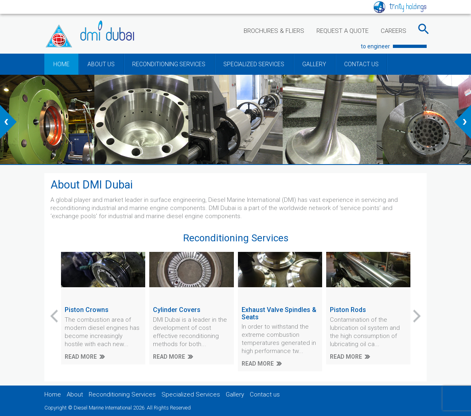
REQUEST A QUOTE (342, 31)
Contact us (265, 394)
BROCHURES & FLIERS (274, 31)
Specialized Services (190, 394)
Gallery (235, 394)
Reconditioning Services (122, 394)
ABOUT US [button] (101, 64)
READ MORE (81, 356)
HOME (61, 64)
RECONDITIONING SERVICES (168, 64)
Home (52, 394)
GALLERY (314, 64)
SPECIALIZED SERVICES (253, 64)
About (75, 394)
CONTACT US (361, 64)
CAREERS (393, 31)
